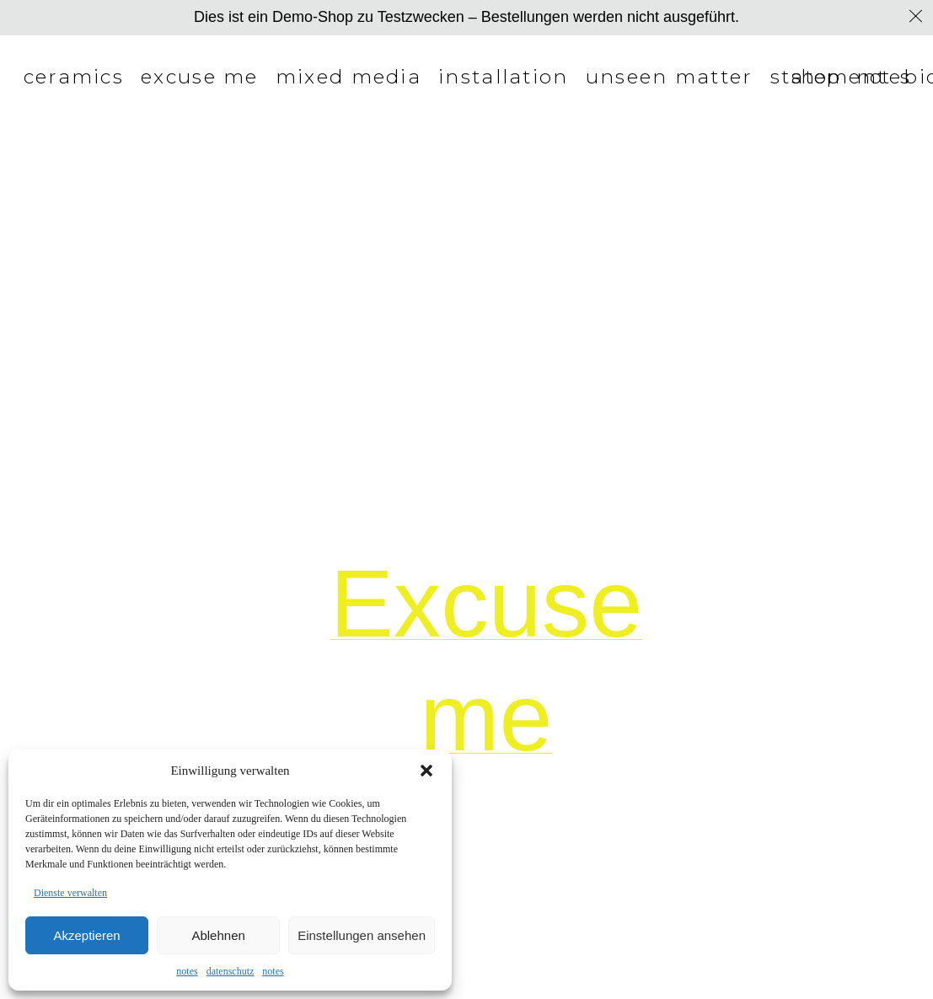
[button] (426, 770)
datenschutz (230, 971)
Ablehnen (217, 935)
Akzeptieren (86, 935)
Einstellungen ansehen (362, 935)
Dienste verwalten (70, 893)
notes (186, 971)
